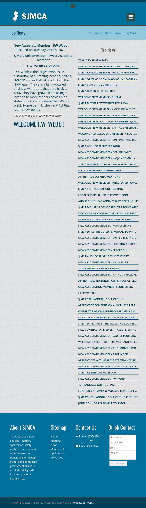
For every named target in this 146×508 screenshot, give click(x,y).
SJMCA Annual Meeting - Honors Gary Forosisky (112, 72)
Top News (130, 32)
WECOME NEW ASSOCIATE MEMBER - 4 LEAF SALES (109, 133)
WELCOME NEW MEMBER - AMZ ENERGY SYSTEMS (109, 109)
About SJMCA (22, 427)
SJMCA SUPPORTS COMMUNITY (97, 84)
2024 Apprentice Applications (98, 268)
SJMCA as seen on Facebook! (97, 372)
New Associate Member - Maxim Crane (104, 225)
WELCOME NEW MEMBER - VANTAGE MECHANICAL (109, 127)
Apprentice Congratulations (99, 176)
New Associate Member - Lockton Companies (109, 244)
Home (108, 32)
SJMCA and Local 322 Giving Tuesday (103, 256)
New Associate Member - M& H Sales (103, 262)
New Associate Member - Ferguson (102, 250)
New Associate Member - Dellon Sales (104, 152)
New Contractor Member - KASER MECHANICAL (110, 329)
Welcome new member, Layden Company (106, 66)
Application (57, 453)
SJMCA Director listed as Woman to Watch (108, 231)
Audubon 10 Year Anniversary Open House (108, 201)
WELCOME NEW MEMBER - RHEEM (99, 97)
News (118, 32)
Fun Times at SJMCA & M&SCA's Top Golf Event (109, 391)
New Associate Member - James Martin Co (107, 366)
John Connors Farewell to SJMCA (101, 403)
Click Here (92, 446)
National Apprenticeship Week (99, 170)
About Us (56, 440)
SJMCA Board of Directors (96, 91)
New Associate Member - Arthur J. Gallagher (109, 274)
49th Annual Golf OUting (96, 384)
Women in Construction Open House (104, 219)
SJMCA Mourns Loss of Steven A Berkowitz (108, 207)
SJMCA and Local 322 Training (99, 146)
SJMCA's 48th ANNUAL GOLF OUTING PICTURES (108, 397)
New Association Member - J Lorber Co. (105, 286)
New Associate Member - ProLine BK (103, 354)
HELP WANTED (87, 293)
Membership (58, 449)
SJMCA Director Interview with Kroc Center (109, 323)
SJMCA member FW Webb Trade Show (103, 103)
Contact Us (57, 457)
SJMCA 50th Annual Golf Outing (100, 299)
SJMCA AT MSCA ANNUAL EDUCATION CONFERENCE (110, 78)
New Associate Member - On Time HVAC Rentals (110, 140)
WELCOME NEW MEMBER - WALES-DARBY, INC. (107, 115)
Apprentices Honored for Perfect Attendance (111, 280)
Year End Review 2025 (93, 60)
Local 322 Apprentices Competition (103, 195)
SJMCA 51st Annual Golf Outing (100, 188)
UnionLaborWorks (83, 502)
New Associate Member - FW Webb (101, 378)
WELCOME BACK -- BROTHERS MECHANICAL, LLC (108, 342)
